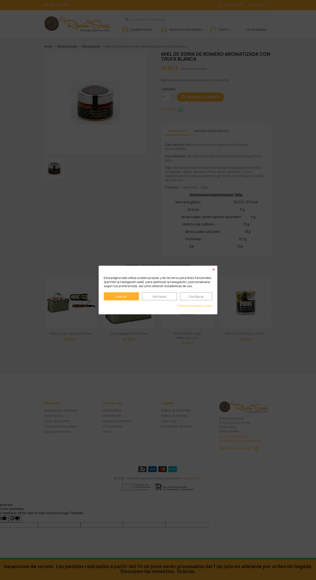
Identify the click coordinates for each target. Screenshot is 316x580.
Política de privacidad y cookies (194, 306)
